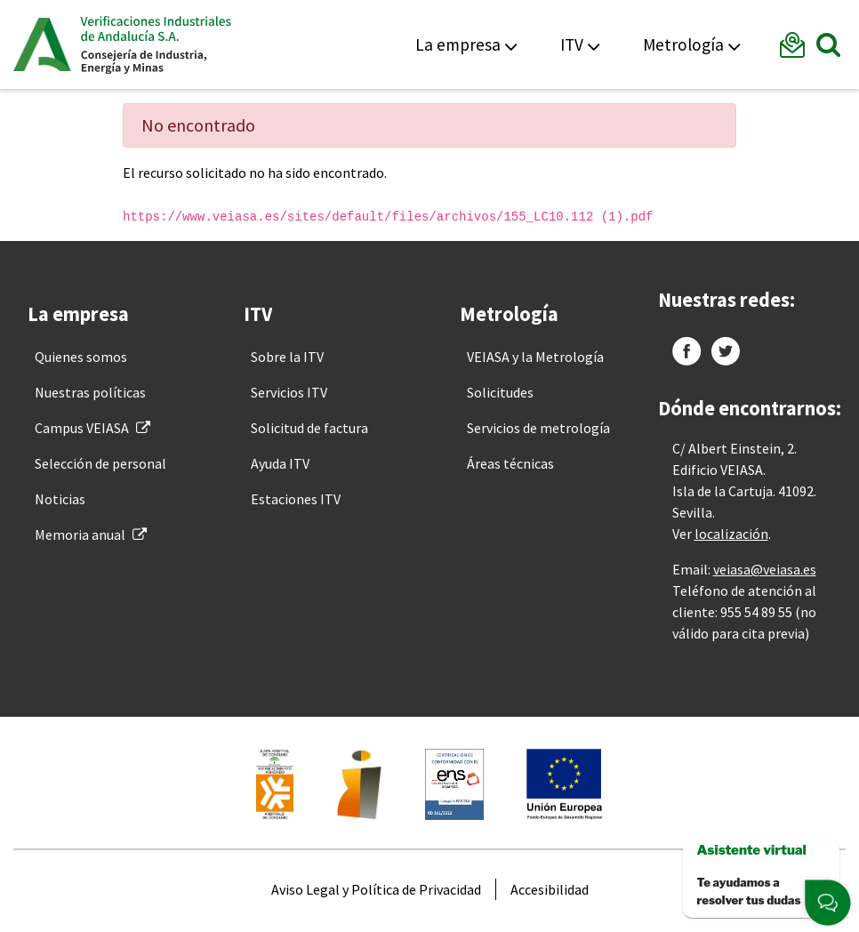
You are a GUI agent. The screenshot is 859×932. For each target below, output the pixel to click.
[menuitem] (81, 356)
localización (731, 533)
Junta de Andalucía (42, 44)
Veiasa (155, 44)
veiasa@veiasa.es (764, 569)
